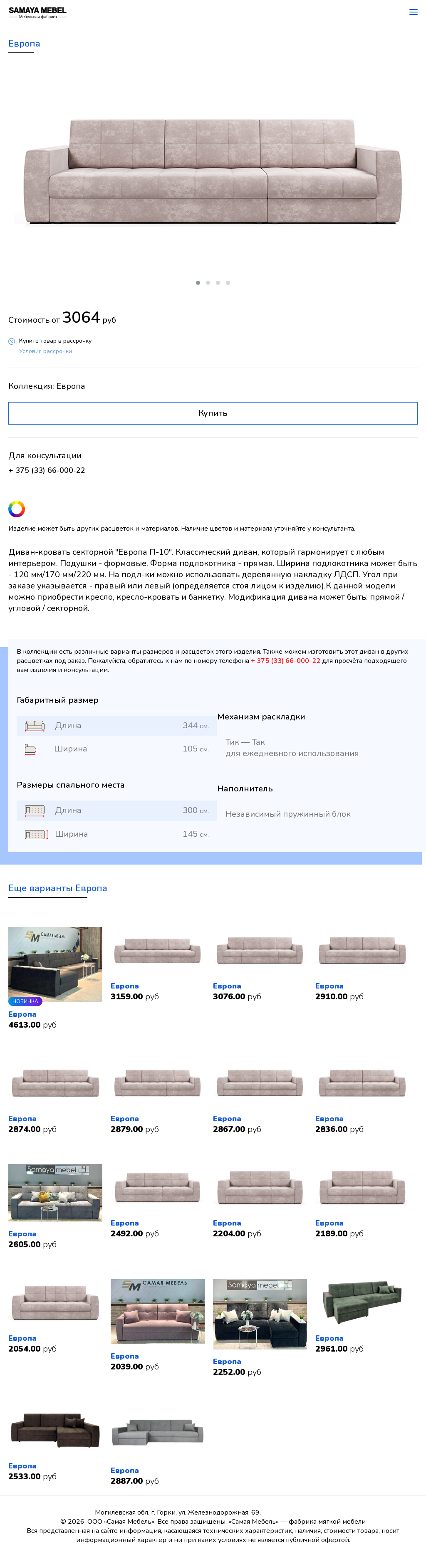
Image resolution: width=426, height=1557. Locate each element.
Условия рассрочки (45, 351)
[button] (198, 283)
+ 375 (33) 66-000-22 (46, 470)
